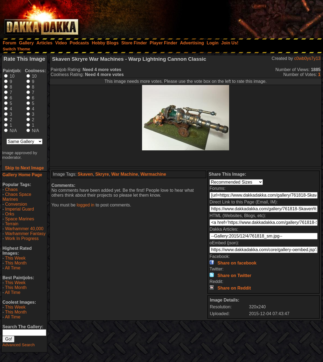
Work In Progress (22, 238)
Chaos (11, 189)
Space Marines (19, 219)
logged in (85, 205)
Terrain (11, 223)
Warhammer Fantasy (25, 233)
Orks (9, 214)
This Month (15, 263)
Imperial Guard (19, 209)
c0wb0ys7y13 (307, 58)
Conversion (16, 204)
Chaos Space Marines (16, 197)
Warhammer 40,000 (24, 228)
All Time (12, 268)
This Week (15, 258)
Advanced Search (18, 344)
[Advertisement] (249, 18)
